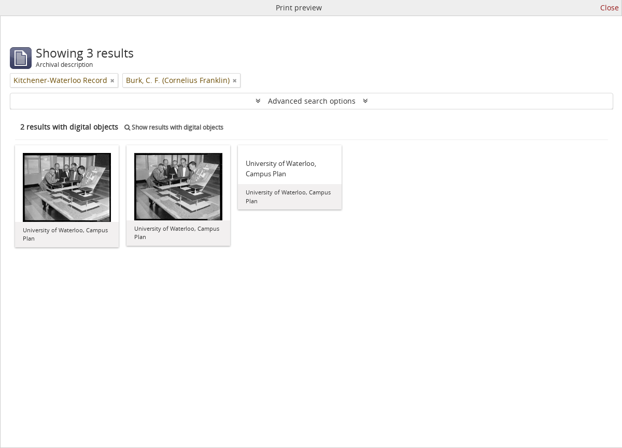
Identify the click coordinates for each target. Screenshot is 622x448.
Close (609, 7)
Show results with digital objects (173, 127)
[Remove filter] (112, 80)
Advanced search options (312, 101)
